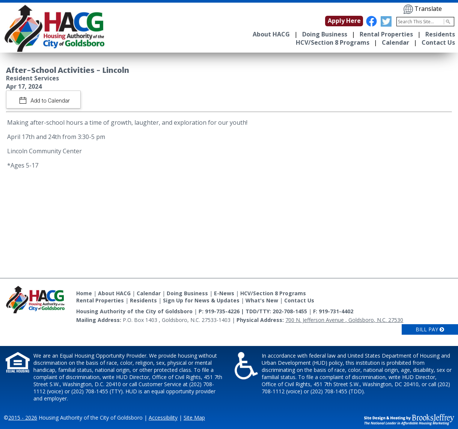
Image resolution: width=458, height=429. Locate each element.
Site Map (194, 417)
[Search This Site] (425, 21)
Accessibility (163, 417)
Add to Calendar (49, 100)
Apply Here (344, 21)
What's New (262, 300)
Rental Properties (386, 34)
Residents (440, 34)
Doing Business (324, 34)
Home (84, 293)
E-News (224, 293)
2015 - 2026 (22, 417)
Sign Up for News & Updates (201, 300)
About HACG (271, 34)
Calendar (395, 42)
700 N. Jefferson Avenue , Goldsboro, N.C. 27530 (344, 319)
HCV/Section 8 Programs (332, 42)
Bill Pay (430, 329)
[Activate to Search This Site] (447, 21)
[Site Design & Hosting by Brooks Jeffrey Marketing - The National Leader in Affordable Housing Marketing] (409, 419)
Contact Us (438, 42)
